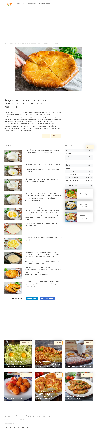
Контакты (47, 416)
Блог (48, 4)
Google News (47, 298)
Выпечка (10, 43)
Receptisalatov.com (14, 419)
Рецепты (41, 4)
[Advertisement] (48, 23)
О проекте (9, 416)
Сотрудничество (33, 416)
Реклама (19, 416)
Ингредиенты (31, 4)
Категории (20, 4)
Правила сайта (9, 423)
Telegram (31, 298)
